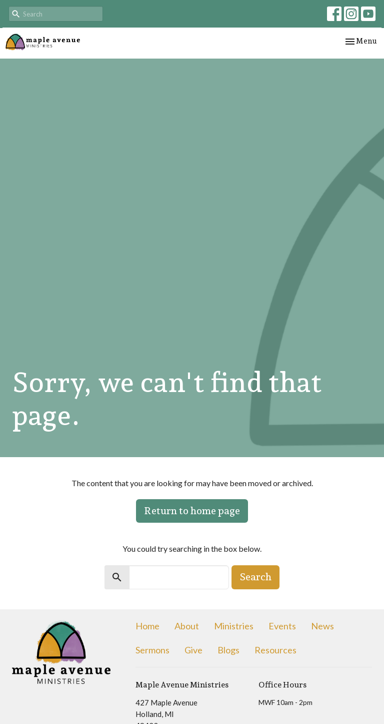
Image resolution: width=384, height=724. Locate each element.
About (186, 625)
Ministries (234, 625)
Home (148, 625)
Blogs (229, 649)
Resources (275, 649)
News (322, 625)
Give (193, 649)
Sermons (153, 649)
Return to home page (192, 511)
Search (256, 577)
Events (282, 625)
